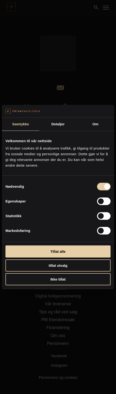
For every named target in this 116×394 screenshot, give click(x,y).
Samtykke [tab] (20, 124)
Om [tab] (95, 124)
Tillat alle (58, 251)
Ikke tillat (58, 279)
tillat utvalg (58, 265)
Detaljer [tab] (58, 124)
